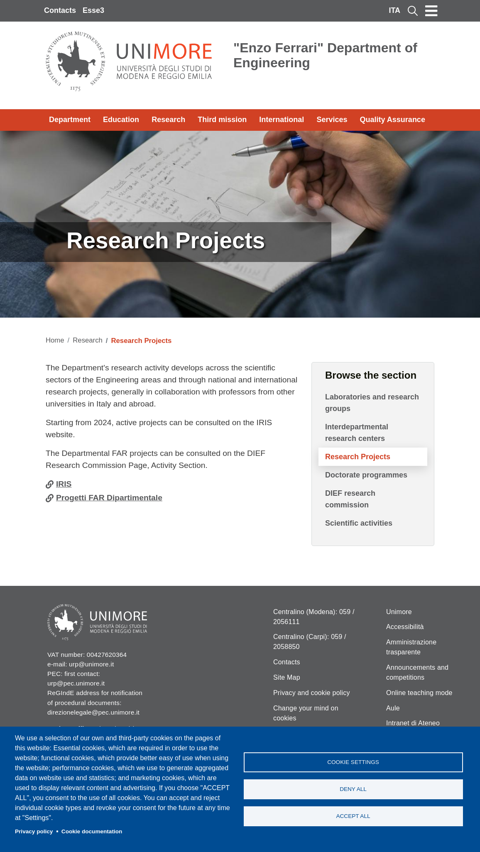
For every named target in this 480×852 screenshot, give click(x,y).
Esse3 (93, 10)
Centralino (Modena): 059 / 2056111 (314, 616)
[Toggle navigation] (431, 11)
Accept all (353, 816)
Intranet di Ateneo (413, 723)
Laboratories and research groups (372, 403)
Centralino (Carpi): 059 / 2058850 (309, 641)
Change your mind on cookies (305, 713)
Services (331, 119)
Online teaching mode (419, 692)
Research (168, 119)
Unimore (399, 611)
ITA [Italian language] (394, 10)
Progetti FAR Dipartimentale (109, 497)
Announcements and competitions (417, 672)
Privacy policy (34, 831)
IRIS (63, 484)
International (281, 119)
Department (70, 119)
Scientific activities (358, 523)
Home (55, 340)
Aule (393, 708)
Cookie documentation (91, 831)
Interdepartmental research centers (356, 433)
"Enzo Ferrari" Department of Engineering (325, 55)
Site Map (286, 677)
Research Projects (357, 457)
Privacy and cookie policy (311, 692)
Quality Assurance (392, 119)
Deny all (353, 789)
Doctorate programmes (366, 475)
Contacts (60, 10)
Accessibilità (405, 626)
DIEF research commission (350, 499)
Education (121, 119)
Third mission (222, 119)
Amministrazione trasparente (411, 647)
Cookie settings (353, 762)
